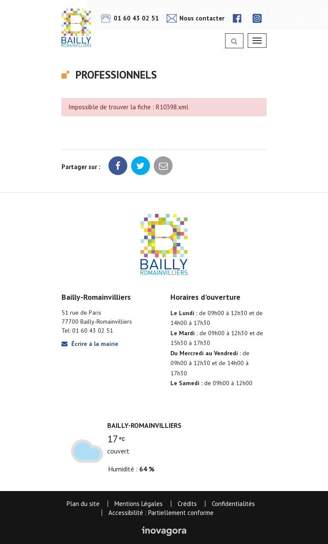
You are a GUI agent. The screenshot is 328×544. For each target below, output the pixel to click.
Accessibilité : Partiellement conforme (161, 512)
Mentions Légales (138, 503)
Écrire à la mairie (90, 344)
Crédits (187, 503)
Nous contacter (195, 18)
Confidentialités (233, 503)
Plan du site (83, 503)
